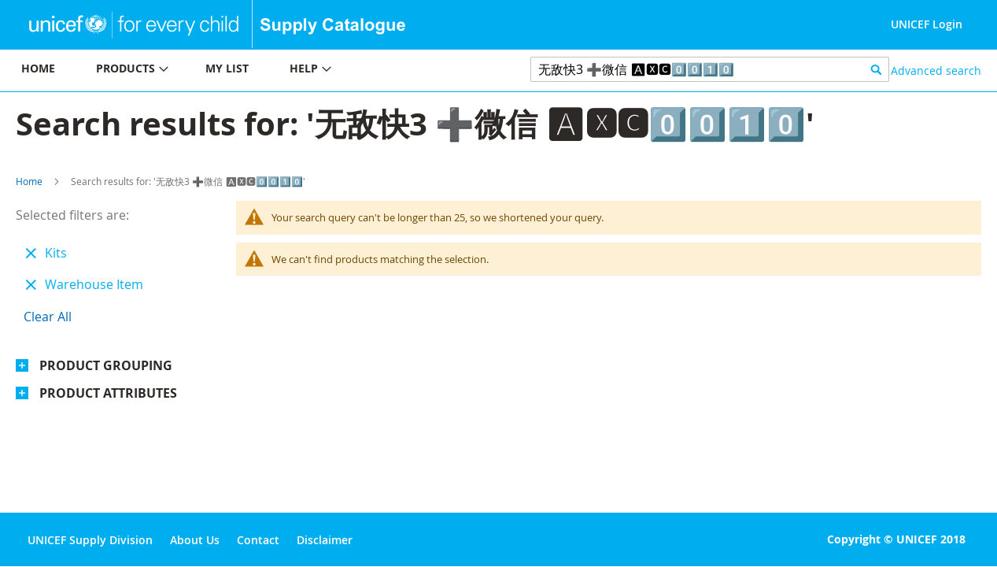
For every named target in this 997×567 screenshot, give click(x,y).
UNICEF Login (926, 24)
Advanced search (936, 70)
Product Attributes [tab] (108, 393)
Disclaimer (325, 539)
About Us (195, 539)
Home (29, 181)
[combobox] (709, 69)
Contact (258, 539)
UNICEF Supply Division (90, 539)
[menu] (249, 70)
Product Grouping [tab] (105, 365)
